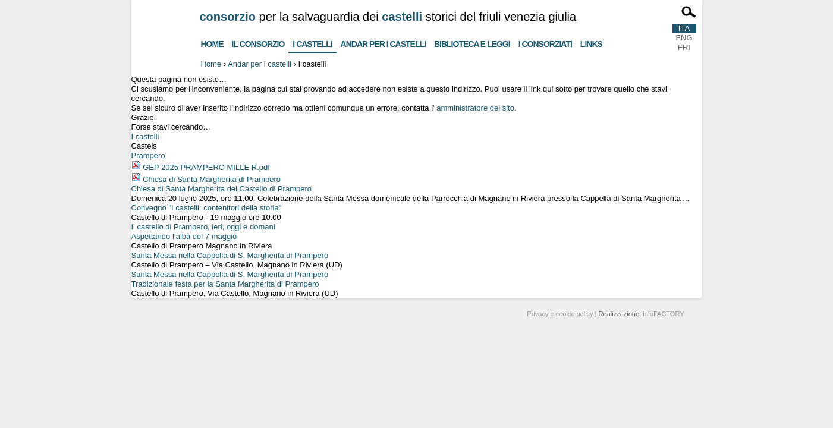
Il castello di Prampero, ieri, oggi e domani (203, 226)
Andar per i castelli (383, 42)
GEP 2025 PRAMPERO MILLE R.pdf (206, 167)
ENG (683, 37)
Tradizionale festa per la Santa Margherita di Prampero (225, 283)
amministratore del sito (475, 107)
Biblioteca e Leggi (472, 42)
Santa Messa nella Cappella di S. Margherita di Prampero (230, 255)
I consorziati (545, 42)
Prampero (148, 155)
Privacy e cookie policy (560, 313)
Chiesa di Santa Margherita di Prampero (212, 179)
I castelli (312, 41)
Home (212, 42)
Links (591, 42)
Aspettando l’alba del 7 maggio (184, 236)
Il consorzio (258, 42)
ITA (684, 28)
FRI (684, 47)
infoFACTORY (663, 313)
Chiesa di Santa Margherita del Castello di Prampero (221, 188)
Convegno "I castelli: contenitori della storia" (206, 207)
